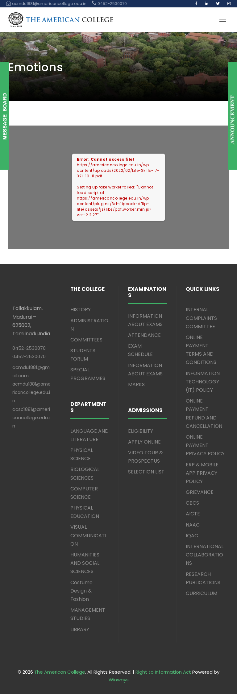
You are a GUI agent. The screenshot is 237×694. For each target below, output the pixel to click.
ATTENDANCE (144, 335)
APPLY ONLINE (144, 441)
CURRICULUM (201, 593)
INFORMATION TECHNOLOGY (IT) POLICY (203, 382)
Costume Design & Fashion (81, 591)
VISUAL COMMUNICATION (88, 535)
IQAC (192, 535)
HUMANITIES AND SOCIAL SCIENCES (84, 563)
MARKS (136, 384)
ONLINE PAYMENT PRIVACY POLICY (205, 445)
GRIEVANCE (200, 492)
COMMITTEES (86, 339)
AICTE (193, 513)
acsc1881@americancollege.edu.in (31, 417)
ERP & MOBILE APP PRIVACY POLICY (202, 473)
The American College (59, 672)
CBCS (192, 502)
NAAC (193, 524)
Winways (119, 679)
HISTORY (80, 309)
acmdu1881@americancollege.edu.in (31, 392)
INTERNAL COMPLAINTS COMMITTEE (201, 318)
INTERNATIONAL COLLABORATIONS (204, 555)
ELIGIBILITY (140, 431)
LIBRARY (79, 629)
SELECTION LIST (146, 471)
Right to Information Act (163, 672)
